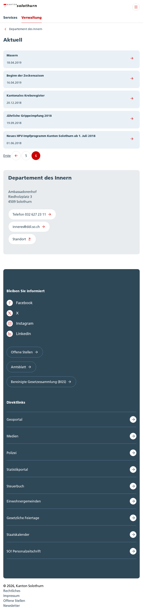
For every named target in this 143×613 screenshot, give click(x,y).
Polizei (12, 453)
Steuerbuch (15, 486)
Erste (7, 156)
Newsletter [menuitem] (11, 606)
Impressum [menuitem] (11, 596)
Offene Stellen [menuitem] (14, 601)
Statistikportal (17, 469)
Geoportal (14, 419)
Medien (12, 436)
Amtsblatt (21, 367)
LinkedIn (19, 334)
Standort (22, 239)
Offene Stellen (25, 352)
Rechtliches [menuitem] (11, 591)
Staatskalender (18, 534)
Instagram (20, 323)
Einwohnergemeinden (24, 501)
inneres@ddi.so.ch (29, 226)
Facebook (20, 303)
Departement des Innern (25, 29)
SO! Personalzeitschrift (24, 551)
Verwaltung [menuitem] (31, 17)
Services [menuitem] (10, 17)
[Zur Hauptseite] (20, 5)
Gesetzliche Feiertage (23, 518)
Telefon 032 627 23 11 (32, 214)
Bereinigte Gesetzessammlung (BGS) (41, 381)
